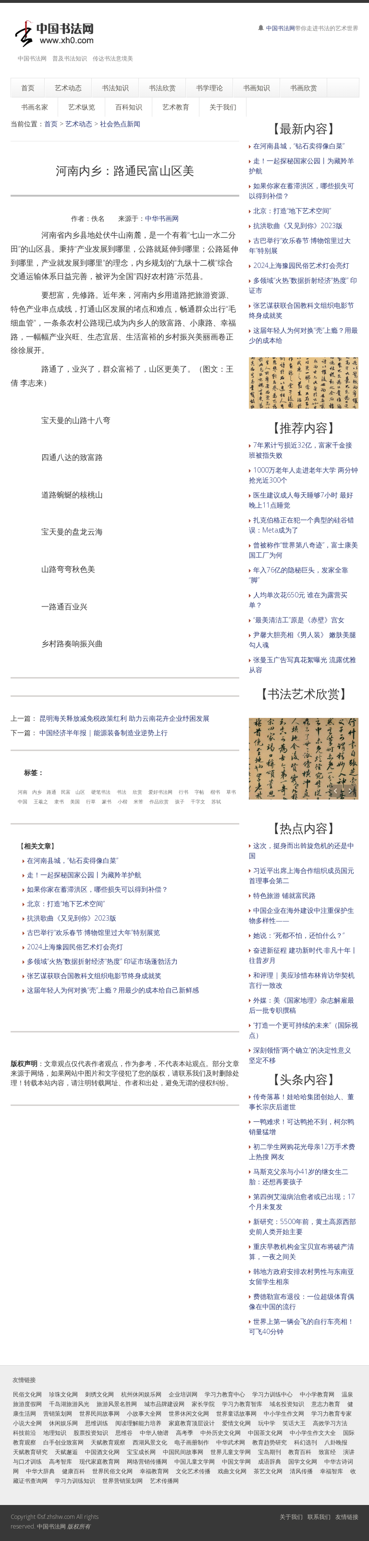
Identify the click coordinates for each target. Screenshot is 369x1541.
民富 (66, 792)
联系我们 (319, 1517)
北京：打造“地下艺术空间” (66, 903)
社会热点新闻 (120, 123)
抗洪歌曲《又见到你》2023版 (71, 917)
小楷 (122, 801)
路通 (51, 792)
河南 (22, 792)
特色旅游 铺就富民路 (284, 895)
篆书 (106, 801)
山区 (80, 792)
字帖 (199, 792)
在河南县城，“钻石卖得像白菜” (72, 860)
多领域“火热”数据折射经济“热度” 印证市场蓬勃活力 (102, 961)
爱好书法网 (160, 792)
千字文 (198, 801)
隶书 (59, 801)
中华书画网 (162, 218)
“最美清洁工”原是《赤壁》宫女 (298, 619)
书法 (121, 792)
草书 (231, 792)
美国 (75, 801)
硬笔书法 (101, 792)
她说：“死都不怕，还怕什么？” (298, 935)
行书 (183, 792)
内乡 (37, 792)
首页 (51, 123)
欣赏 (137, 792)
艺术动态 (78, 123)
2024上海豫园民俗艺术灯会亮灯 (75, 946)
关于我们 (291, 1517)
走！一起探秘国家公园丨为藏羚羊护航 (84, 874)
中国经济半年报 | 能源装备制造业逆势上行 (103, 732)
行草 (91, 801)
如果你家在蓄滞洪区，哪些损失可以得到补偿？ (97, 889)
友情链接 (346, 1517)
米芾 (138, 801)
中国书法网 (280, 28)
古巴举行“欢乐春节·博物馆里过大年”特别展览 (93, 932)
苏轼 (216, 801)
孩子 (179, 801)
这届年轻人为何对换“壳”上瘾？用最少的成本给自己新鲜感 (113, 990)
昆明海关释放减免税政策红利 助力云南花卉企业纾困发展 (124, 718)
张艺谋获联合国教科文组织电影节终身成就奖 (94, 975)
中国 (22, 801)
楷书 (215, 792)
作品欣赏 (159, 801)
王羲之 (41, 801)
